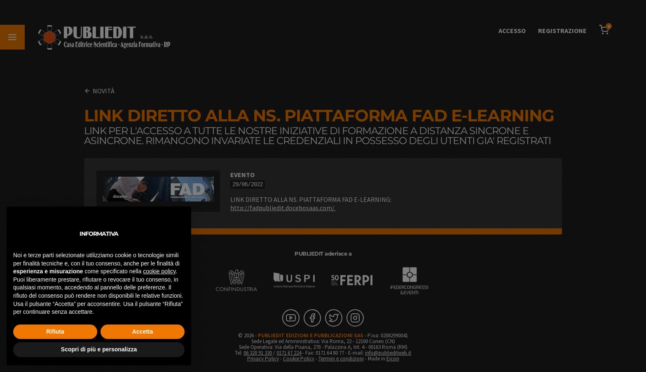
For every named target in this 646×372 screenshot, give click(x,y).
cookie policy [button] (159, 271)
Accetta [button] (142, 331)
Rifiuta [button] (55, 331)
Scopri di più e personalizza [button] (99, 349)
